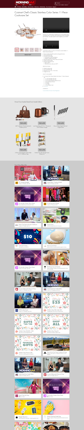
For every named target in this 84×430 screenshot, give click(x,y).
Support (54, 6)
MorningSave (17, 9)
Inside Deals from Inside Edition (25, 9)
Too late (23, 123)
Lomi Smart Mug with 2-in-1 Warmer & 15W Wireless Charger (42, 126)
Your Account (49, 6)
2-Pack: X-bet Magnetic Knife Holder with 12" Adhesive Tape (23, 153)
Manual (46, 86)
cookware (66, 4)
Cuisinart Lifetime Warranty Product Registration (51, 90)
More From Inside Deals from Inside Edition (28, 102)
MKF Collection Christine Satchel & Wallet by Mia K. (23, 126)
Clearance (36, 6)
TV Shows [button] (19, 6)
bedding (62, 4)
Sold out (28, 54)
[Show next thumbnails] (41, 50)
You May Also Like (21, 165)
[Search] (56, 3)
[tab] (17, 50)
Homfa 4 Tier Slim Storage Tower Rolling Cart (42, 153)
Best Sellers (24, 6)
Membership (42, 6)
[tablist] (28, 50)
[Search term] (62, 3)
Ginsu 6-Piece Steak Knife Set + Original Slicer (61, 126)
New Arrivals (30, 6)
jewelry (59, 4)
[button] (15, 7)
